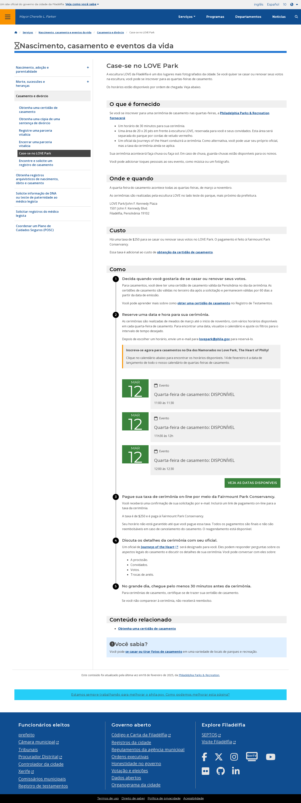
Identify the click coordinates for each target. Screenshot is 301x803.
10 (284, 4)
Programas (215, 17)
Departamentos (248, 17)
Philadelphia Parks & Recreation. (199, 675)
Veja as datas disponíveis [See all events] (252, 483)
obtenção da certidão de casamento (185, 252)
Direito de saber (133, 798)
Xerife (24, 771)
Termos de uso (108, 798)
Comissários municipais (42, 779)
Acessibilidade (193, 798)
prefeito (26, 735)
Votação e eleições (130, 770)
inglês (258, 4)
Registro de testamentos (43, 786)
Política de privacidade (164, 798)
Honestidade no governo (136, 763)
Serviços (185, 17)
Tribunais (28, 749)
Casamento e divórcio (110, 32)
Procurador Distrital (38, 756)
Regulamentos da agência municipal (148, 749)
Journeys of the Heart (157, 547)
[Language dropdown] (295, 4)
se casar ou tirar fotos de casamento (153, 651)
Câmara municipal (36, 742)
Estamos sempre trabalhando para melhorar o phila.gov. (150, 694)
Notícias (279, 17)
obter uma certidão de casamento (203, 303)
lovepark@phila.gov (214, 339)
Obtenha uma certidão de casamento (147, 628)
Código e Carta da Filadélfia (139, 735)
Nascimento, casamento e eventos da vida (65, 32)
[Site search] (296, 16)
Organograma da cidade (136, 785)
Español (273, 4)
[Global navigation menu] (7, 17)
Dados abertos (126, 778)
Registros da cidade (131, 742)
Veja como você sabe (82, 4)
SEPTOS (209, 735)
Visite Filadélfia (217, 742)
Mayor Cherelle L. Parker (37, 16)
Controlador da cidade (41, 764)
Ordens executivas (130, 756)
